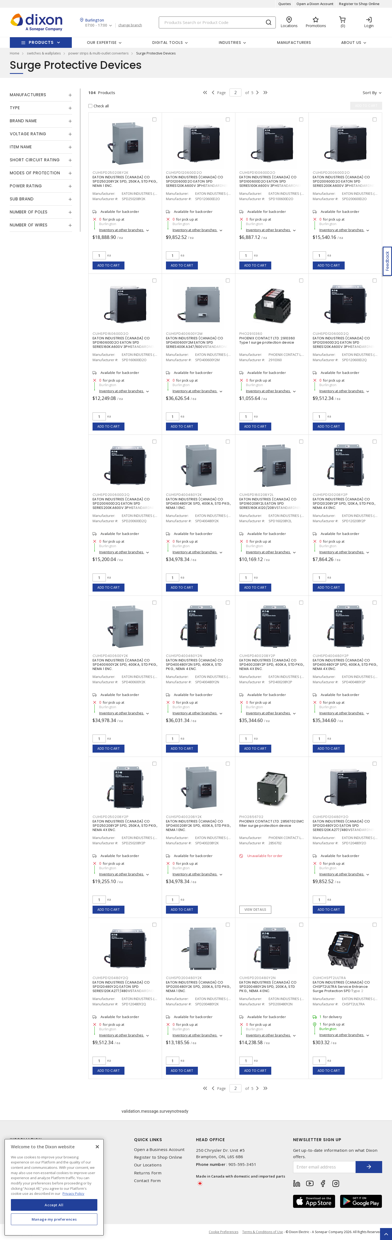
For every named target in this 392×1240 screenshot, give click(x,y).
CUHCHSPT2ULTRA (329, 978)
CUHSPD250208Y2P (110, 817)
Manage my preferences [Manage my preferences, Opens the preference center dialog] (54, 1219)
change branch (130, 25)
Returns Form (148, 1172)
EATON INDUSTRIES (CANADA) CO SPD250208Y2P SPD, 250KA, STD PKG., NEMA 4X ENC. (125, 825)
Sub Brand (22, 199)
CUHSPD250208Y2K (110, 172)
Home (14, 53)
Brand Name (23, 121)
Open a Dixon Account (315, 3)
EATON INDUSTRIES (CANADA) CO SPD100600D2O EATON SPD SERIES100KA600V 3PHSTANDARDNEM (271, 181)
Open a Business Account (159, 1149)
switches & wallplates (44, 53)
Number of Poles (29, 212)
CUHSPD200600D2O (331, 172)
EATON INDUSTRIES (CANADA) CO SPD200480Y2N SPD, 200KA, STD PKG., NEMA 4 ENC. (268, 986)
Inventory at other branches (121, 229)
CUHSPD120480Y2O (330, 817)
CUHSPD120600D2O (184, 172)
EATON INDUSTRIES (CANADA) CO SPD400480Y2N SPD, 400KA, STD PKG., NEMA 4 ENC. (194, 664)
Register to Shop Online (359, 3)
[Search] (217, 22)
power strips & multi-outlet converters (98, 53)
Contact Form (147, 1180)
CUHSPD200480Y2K (184, 978)
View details (255, 909)
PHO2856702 (251, 817)
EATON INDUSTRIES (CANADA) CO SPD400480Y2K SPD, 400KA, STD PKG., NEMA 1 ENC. (198, 503)
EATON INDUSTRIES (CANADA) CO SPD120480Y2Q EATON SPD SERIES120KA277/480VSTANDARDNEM (124, 986)
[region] (54, 1187)
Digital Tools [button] (167, 42)
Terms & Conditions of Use (262, 1232)
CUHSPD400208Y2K (184, 817)
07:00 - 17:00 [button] (96, 25)
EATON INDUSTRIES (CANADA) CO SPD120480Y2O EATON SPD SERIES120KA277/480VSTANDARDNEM (344, 825)
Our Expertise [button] (102, 42)
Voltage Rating (28, 134)
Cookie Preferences (223, 1232)
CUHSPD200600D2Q (111, 494)
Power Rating (26, 186)
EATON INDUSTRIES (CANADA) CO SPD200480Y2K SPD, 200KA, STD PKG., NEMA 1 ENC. (198, 986)
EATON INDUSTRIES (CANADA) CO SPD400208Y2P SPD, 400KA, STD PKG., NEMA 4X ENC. (272, 664)
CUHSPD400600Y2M (184, 333)
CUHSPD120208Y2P (330, 494)
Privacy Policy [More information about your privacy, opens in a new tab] (73, 1193)
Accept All (54, 1205)
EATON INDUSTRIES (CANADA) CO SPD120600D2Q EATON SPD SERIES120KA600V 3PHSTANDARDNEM (344, 342)
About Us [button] (351, 42)
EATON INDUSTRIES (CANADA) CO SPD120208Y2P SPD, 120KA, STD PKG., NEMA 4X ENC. (344, 503)
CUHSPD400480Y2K (184, 494)
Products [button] (41, 42)
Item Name (21, 147)
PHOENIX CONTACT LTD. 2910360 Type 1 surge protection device (267, 340)
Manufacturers (294, 42)
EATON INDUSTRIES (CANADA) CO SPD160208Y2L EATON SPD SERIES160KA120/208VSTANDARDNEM (270, 503)
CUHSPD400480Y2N (184, 655)
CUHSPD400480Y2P (330, 655)
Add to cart (108, 265)
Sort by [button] (370, 92)
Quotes (284, 3)
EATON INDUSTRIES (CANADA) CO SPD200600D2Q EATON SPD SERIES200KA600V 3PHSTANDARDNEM (125, 503)
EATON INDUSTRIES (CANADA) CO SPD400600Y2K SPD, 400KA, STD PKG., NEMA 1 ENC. (125, 664)
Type (15, 108)
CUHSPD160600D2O (110, 333)
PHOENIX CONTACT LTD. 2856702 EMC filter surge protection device (271, 823)
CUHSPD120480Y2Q (110, 978)
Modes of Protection (35, 173)
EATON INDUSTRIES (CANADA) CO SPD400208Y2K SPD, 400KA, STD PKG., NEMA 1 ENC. (198, 825)
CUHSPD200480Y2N (257, 978)
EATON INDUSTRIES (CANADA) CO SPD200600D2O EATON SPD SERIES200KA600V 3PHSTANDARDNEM (345, 181)
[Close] (97, 1147)
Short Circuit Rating (35, 160)
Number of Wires (29, 225)
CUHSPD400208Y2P (257, 655)
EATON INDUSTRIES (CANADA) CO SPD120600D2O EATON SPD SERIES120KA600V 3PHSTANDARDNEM (198, 181)
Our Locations (148, 1164)
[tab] (41, 95)
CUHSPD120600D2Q (331, 333)
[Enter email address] (324, 1167)
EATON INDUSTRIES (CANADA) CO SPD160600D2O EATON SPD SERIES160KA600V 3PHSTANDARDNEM (124, 342)
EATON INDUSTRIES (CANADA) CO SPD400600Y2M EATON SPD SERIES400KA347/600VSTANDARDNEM (198, 342)
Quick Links (148, 1139)
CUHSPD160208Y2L (256, 494)
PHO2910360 (250, 333)
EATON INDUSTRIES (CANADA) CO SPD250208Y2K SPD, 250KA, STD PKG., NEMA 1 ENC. (125, 181)
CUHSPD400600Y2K (110, 655)
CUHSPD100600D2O (257, 172)
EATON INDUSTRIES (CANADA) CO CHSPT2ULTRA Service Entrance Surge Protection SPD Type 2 (341, 986)
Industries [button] (230, 42)
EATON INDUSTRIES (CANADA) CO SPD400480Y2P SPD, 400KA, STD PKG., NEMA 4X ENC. (345, 664)
